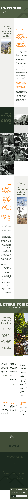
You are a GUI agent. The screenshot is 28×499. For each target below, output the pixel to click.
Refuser (18, 496)
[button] (26, 489)
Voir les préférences (24, 496)
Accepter (13, 496)
